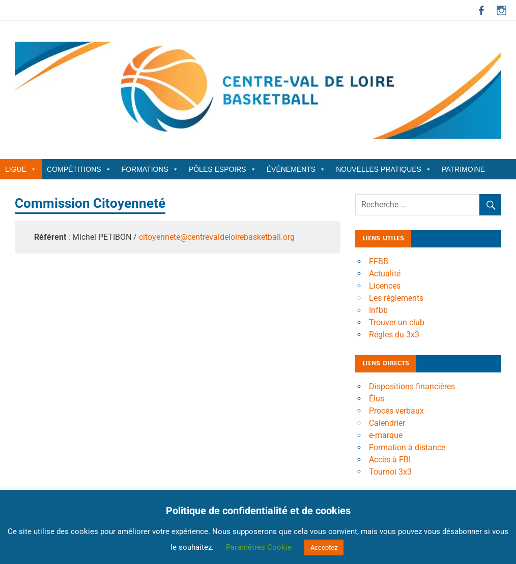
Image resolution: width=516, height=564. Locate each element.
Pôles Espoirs (222, 169)
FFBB (378, 261)
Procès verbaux (396, 411)
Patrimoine (463, 169)
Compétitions (79, 169)
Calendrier (387, 423)
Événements (296, 169)
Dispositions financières (412, 386)
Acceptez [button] (323, 547)
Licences (384, 286)
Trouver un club (396, 322)
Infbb (378, 310)
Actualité (384, 273)
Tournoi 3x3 (390, 472)
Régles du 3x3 (394, 334)
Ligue (21, 169)
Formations (150, 169)
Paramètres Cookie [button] (259, 547)
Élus (376, 398)
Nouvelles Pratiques (384, 169)
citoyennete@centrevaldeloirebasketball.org (217, 237)
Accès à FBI (390, 459)
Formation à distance (407, 447)
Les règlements (396, 298)
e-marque (386, 435)
